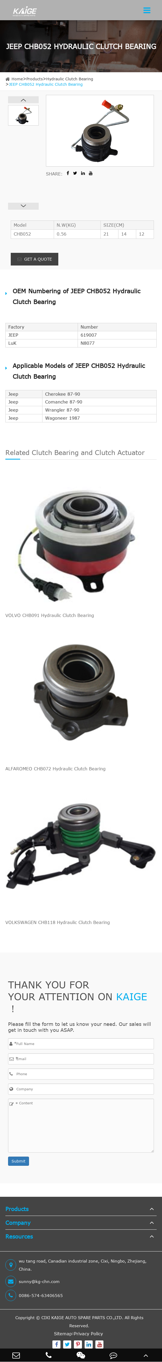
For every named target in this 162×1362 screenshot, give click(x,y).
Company (18, 1222)
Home (17, 79)
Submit (19, 1161)
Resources (19, 1236)
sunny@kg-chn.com (32, 1281)
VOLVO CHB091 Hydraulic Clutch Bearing (49, 615)
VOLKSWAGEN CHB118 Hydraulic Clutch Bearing (57, 922)
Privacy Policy (88, 1333)
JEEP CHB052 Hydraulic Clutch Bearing (46, 84)
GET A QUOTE (34, 259)
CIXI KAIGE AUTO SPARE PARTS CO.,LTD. (82, 1317)
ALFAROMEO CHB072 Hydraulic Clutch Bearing (55, 768)
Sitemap (63, 1333)
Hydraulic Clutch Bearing (69, 79)
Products (34, 79)
